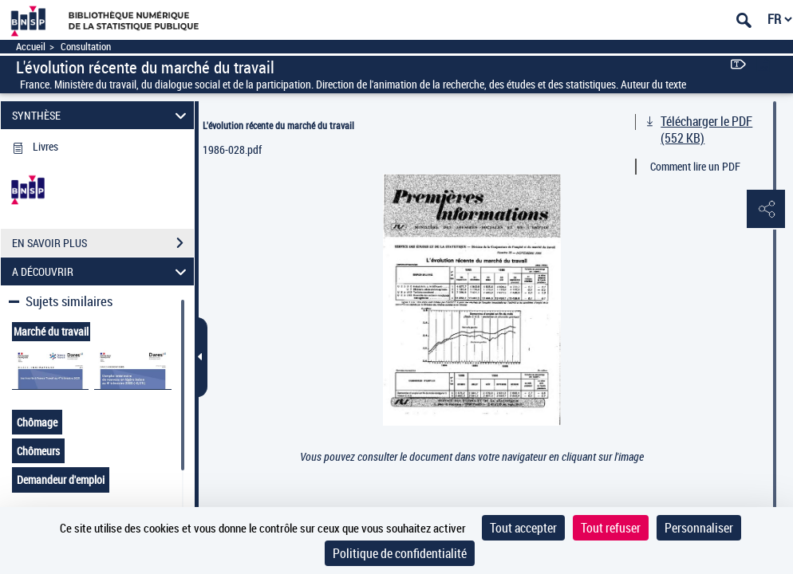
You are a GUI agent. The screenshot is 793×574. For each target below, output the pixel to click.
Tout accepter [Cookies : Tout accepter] (523, 528)
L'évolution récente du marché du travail (278, 125)
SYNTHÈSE (101, 115)
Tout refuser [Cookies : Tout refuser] (611, 528)
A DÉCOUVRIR (101, 271)
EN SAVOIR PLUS (103, 243)
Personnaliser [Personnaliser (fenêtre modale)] (699, 528)
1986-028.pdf (232, 149)
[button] (765, 209)
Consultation (86, 46)
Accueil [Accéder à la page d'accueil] (30, 46)
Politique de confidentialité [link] (400, 553)
